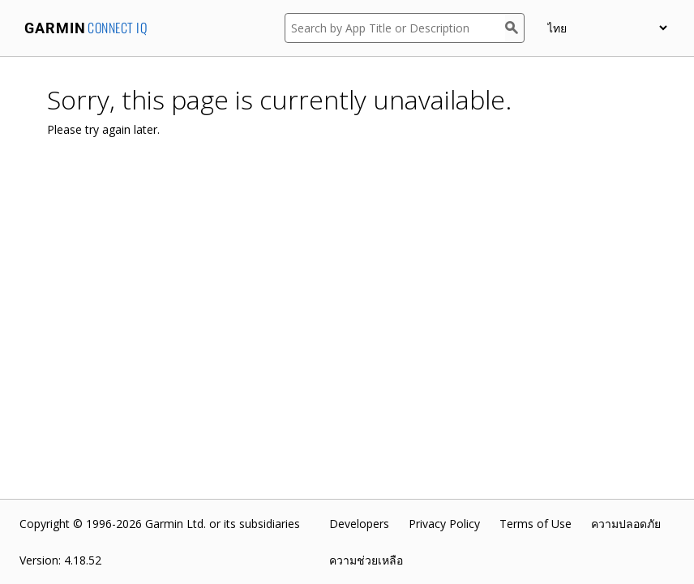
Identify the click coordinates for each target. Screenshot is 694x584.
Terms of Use (535, 523)
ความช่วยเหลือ (366, 560)
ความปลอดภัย (626, 523)
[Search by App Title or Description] (395, 28)
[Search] (515, 28)
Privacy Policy (444, 523)
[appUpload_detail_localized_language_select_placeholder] (607, 27)
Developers (359, 523)
